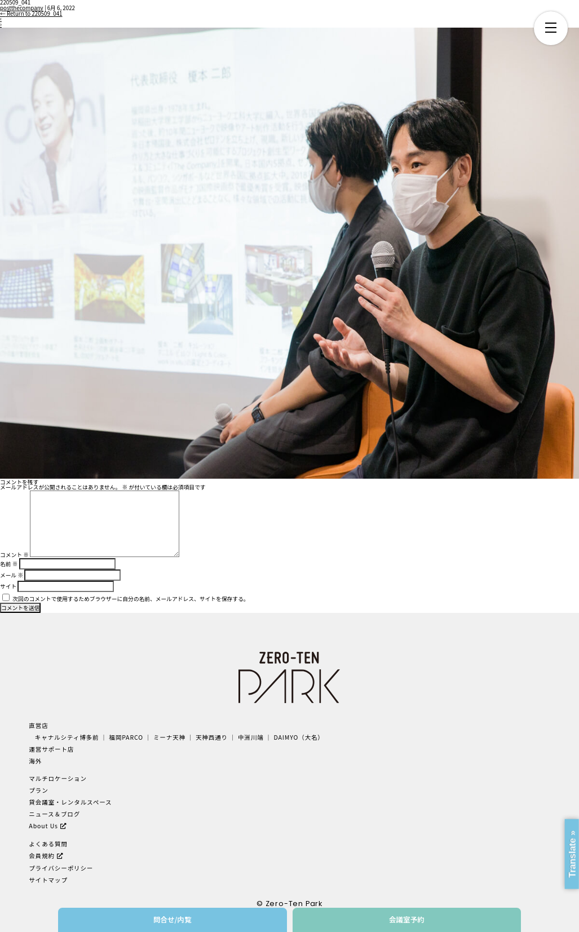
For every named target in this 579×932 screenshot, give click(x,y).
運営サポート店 (51, 749)
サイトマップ (48, 880)
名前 (8, 564)
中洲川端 (251, 737)
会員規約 (42, 855)
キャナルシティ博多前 (67, 737)
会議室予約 (407, 919)
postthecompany (21, 8)
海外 (35, 761)
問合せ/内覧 (172, 919)
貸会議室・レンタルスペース (70, 802)
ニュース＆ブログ (54, 814)
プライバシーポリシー (61, 868)
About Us (43, 825)
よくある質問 (48, 844)
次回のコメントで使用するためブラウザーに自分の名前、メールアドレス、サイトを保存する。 (130, 599)
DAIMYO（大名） (299, 737)
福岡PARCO (126, 737)
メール (11, 575)
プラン (38, 790)
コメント (14, 555)
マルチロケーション (58, 778)
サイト (8, 586)
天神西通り (212, 737)
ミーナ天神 (169, 737)
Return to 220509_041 (31, 13)
